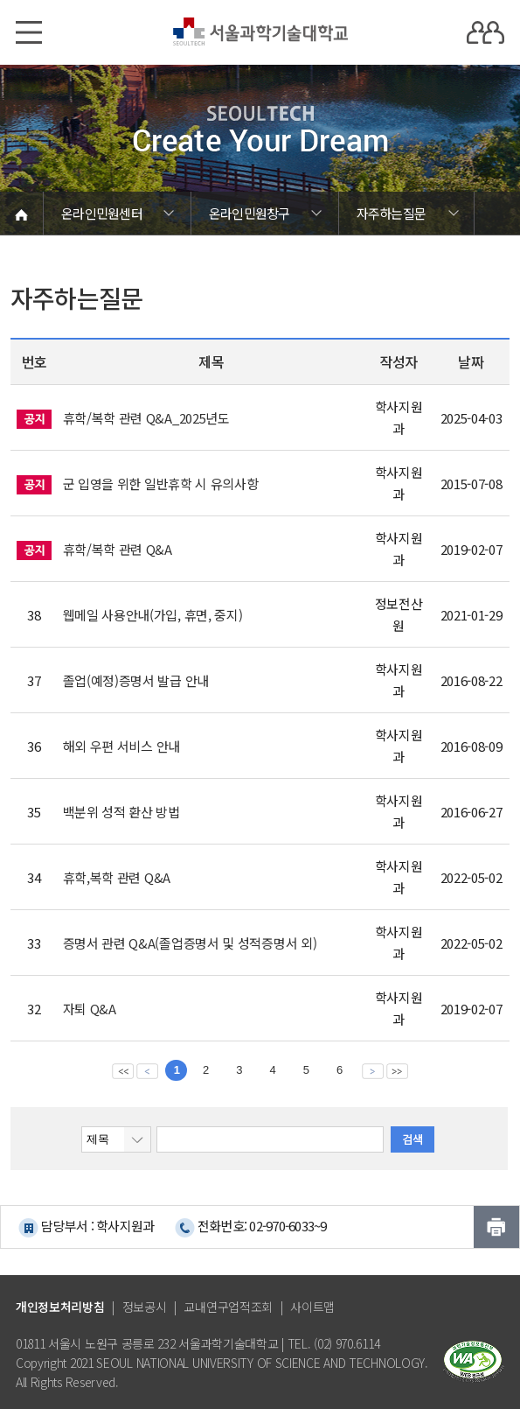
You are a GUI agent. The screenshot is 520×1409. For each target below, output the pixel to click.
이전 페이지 (147, 1070)
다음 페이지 (373, 1070)
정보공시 (144, 1306)
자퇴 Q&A (89, 1008)
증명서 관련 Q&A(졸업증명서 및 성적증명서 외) (190, 943)
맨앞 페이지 (123, 1070)
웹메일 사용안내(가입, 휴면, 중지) (153, 615)
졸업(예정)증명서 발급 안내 (136, 680)
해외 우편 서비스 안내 (121, 746)
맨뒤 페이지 (397, 1070)
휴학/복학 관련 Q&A (117, 549)
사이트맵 (312, 1306)
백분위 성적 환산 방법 (121, 812)
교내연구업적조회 (228, 1306)
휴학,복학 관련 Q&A (116, 877)
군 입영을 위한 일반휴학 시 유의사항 (161, 483)
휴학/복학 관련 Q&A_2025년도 (146, 418)
